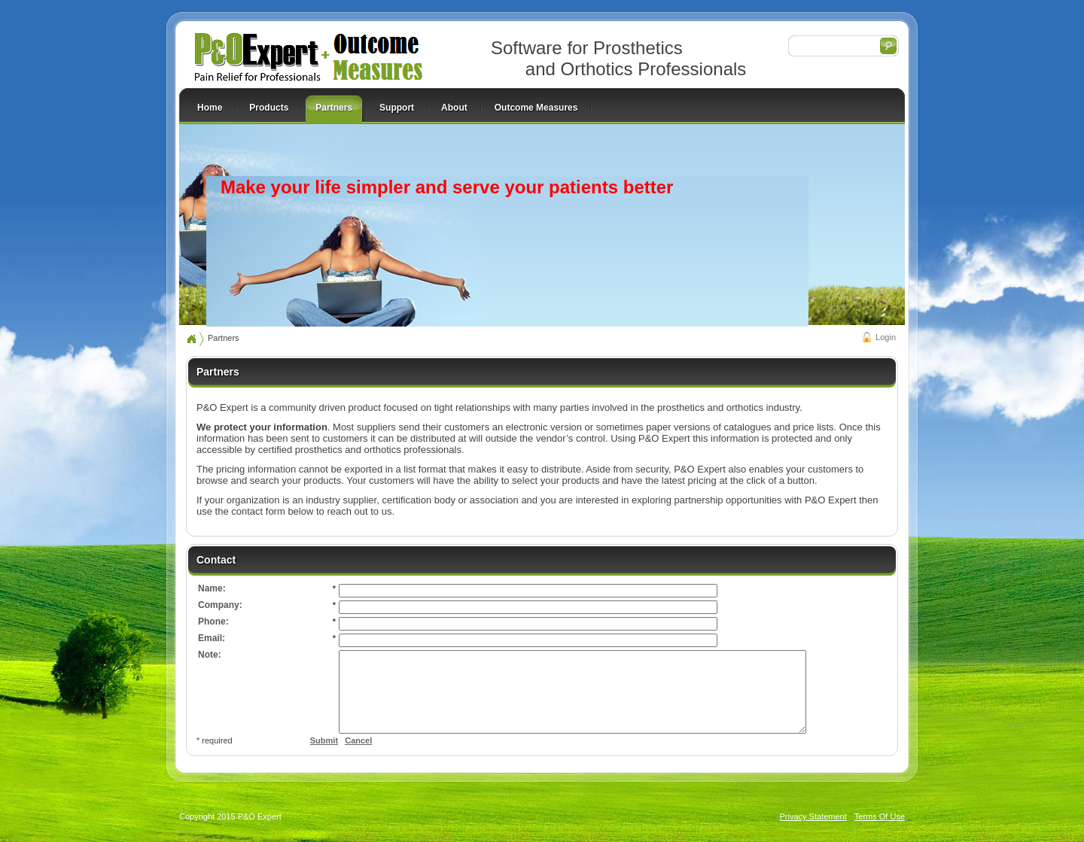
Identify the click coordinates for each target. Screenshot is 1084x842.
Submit (324, 756)
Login (885, 337)
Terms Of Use (879, 832)
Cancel (358, 756)
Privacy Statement (813, 832)
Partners (223, 337)
